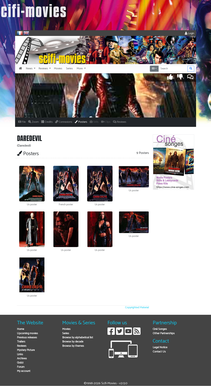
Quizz (20, 362)
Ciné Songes (160, 329)
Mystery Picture (26, 350)
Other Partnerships (164, 333)
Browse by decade (72, 341)
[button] (30, 68)
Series (65, 333)
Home (20, 329)
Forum (20, 367)
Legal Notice (160, 347)
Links (20, 354)
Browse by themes (73, 346)
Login (189, 33)
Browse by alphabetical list (77, 337)
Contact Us (159, 351)
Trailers (21, 341)
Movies (66, 329)
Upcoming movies (27, 333)
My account (23, 371)
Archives (22, 358)
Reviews (21, 346)
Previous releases (27, 337)
